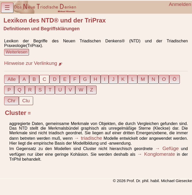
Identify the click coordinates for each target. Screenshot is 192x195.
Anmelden (180, 4)
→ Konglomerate (156, 154)
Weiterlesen (16, 52)
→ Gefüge (167, 148)
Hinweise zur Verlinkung (33, 63)
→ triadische (88, 138)
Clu (26, 100)
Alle (12, 79)
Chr (12, 100)
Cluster (15, 112)
